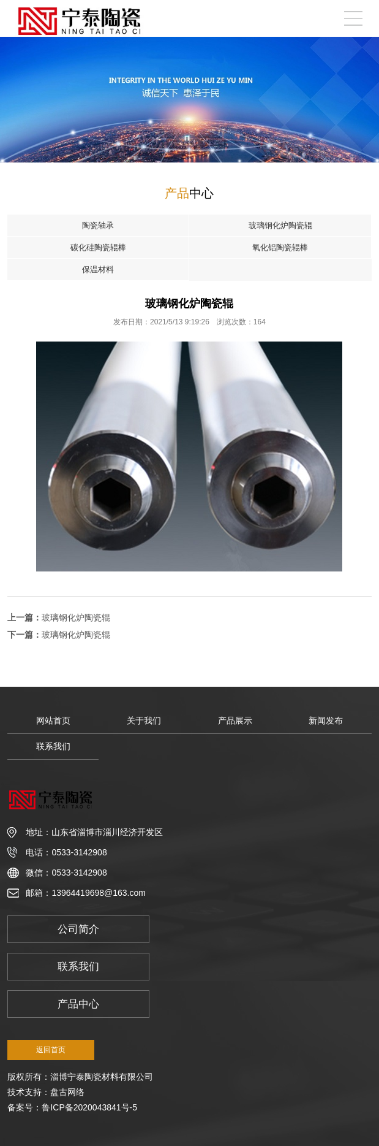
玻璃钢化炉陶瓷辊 (76, 617)
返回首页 (51, 1049)
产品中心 (78, 1004)
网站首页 (53, 720)
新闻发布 (326, 720)
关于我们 (144, 720)
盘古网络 (67, 1092)
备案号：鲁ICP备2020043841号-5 (72, 1107)
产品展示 (235, 720)
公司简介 (78, 929)
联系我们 (53, 746)
